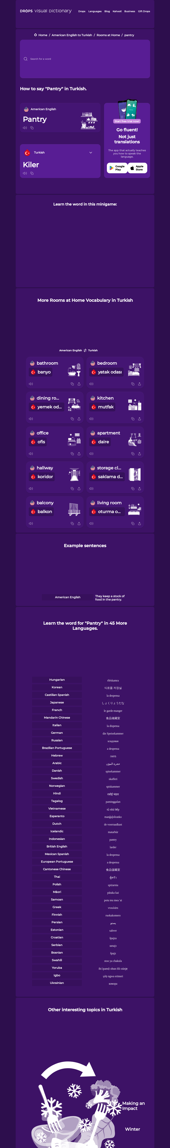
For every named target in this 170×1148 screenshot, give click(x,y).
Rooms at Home (108, 35)
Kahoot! (117, 11)
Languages (95, 11)
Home (42, 35)
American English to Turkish (72, 35)
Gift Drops (144, 11)
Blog (107, 11)
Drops (81, 11)
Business (129, 11)
